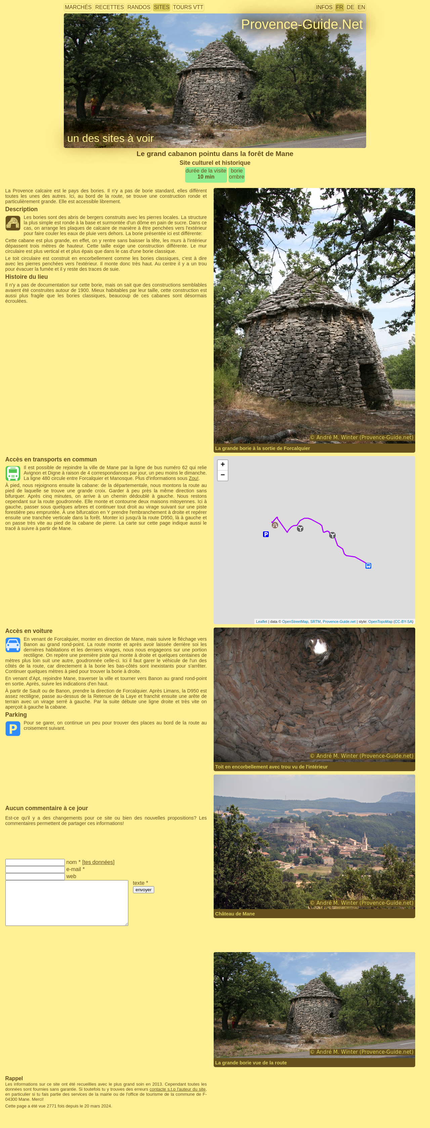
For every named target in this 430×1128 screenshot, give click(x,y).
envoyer (144, 889)
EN (361, 7)
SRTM (315, 621)
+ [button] (222, 465)
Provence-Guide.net (339, 621)
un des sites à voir (110, 138)
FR (339, 7)
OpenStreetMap (295, 621)
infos (324, 7)
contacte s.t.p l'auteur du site (177, 1089)
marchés (78, 7)
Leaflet (261, 621)
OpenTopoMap (380, 621)
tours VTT (188, 7)
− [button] (222, 476)
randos (138, 7)
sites (161, 7)
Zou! (194, 478)
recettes (109, 7)
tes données (98, 862)
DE (350, 7)
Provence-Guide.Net (302, 24)
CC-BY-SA (403, 621)
